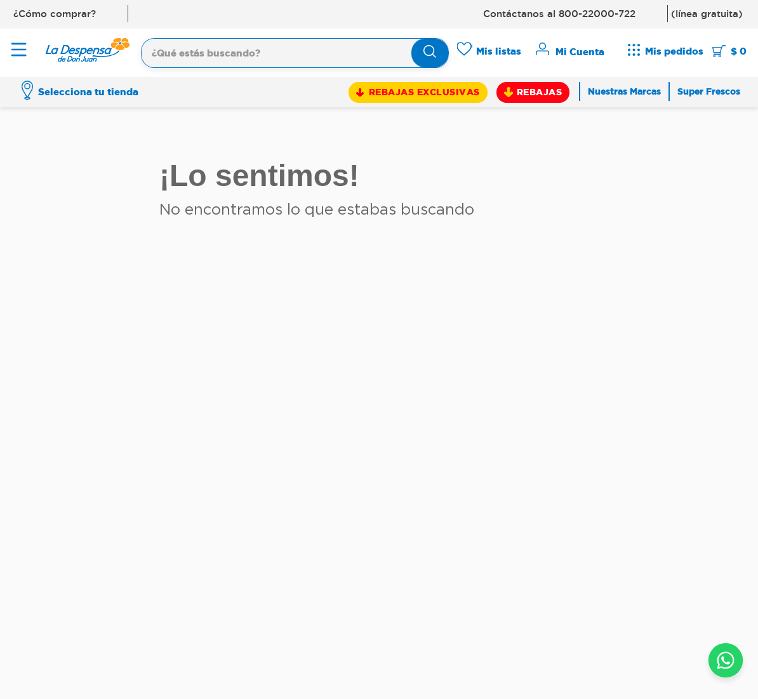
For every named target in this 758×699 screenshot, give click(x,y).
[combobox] (295, 51)
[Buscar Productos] (429, 53)
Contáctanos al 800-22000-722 (559, 13)
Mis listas (498, 51)
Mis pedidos (674, 51)
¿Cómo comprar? (54, 13)
